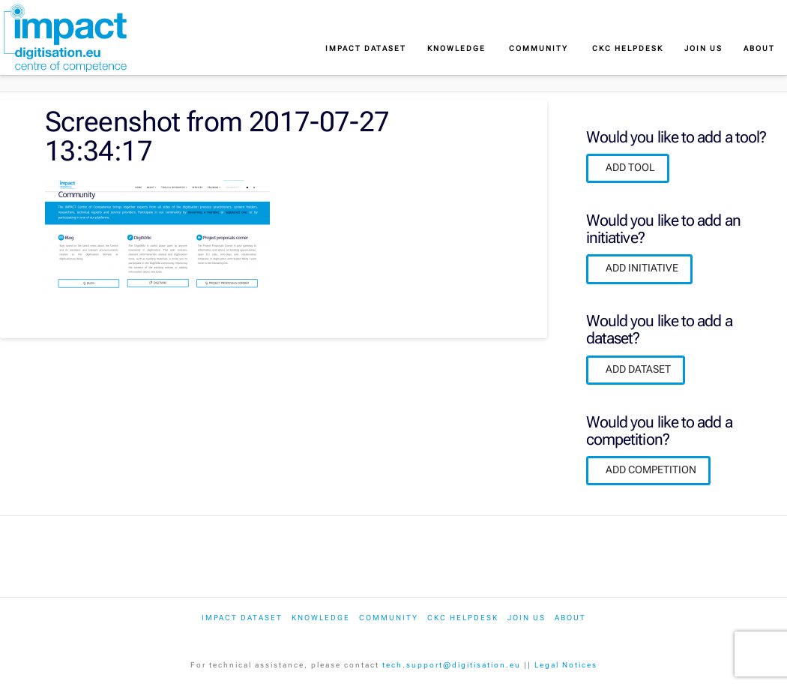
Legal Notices (565, 665)
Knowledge (321, 618)
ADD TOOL (630, 167)
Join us (526, 618)
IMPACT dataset (242, 618)
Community (388, 618)
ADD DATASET (638, 369)
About (570, 618)
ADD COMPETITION (651, 470)
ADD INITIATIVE (642, 268)
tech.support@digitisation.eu (451, 665)
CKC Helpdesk (462, 618)
